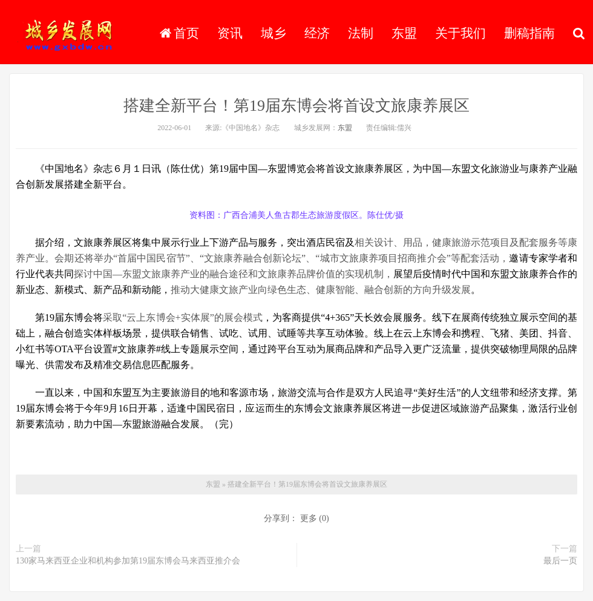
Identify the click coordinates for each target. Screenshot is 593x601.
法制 (360, 33)
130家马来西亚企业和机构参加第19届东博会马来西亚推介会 (128, 560)
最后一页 (560, 560)
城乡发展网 (69, 33)
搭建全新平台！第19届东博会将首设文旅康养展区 (296, 105)
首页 (179, 33)
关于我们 (460, 33)
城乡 (273, 33)
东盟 (404, 33)
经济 (317, 33)
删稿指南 (529, 33)
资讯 (230, 33)
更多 (308, 518)
